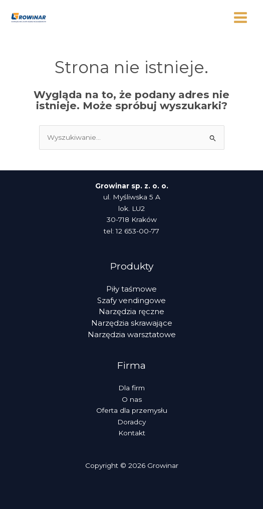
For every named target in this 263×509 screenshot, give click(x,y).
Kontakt (131, 433)
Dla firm (131, 388)
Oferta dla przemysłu (131, 410)
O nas (132, 399)
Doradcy (131, 422)
